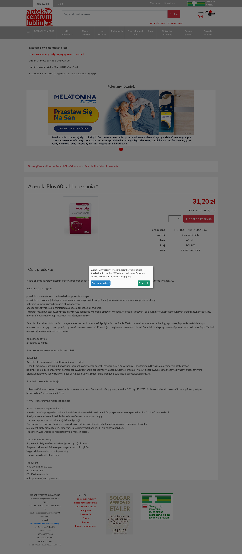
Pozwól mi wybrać (101, 283)
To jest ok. (143, 283)
